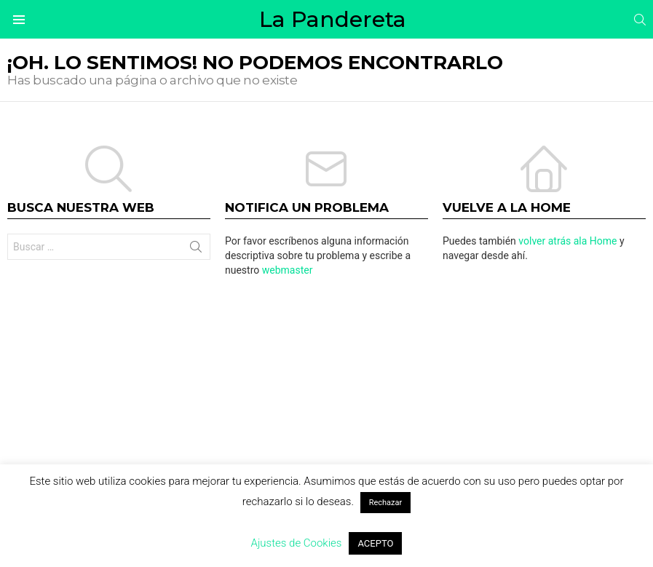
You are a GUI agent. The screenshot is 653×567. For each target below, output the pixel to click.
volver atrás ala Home (567, 241)
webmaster (287, 270)
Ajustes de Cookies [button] (296, 543)
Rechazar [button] (386, 502)
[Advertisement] (326, 401)
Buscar (195, 250)
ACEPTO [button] (375, 543)
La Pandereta (332, 19)
